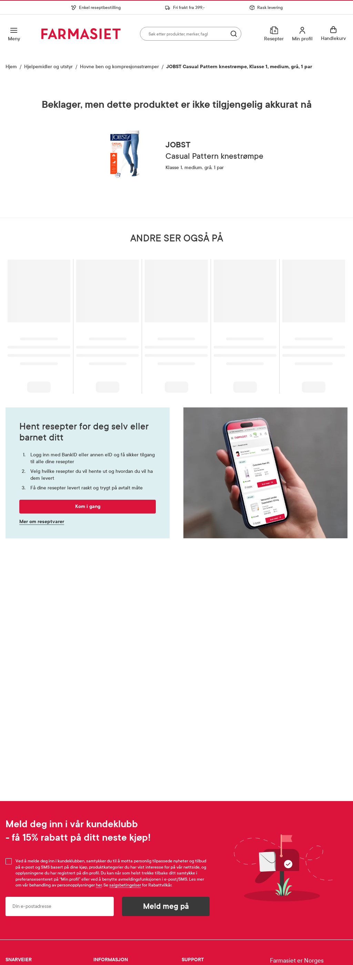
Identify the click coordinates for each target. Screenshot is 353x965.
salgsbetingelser (125, 885)
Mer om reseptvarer (41, 522)
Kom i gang (87, 506)
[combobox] (190, 34)
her (99, 885)
